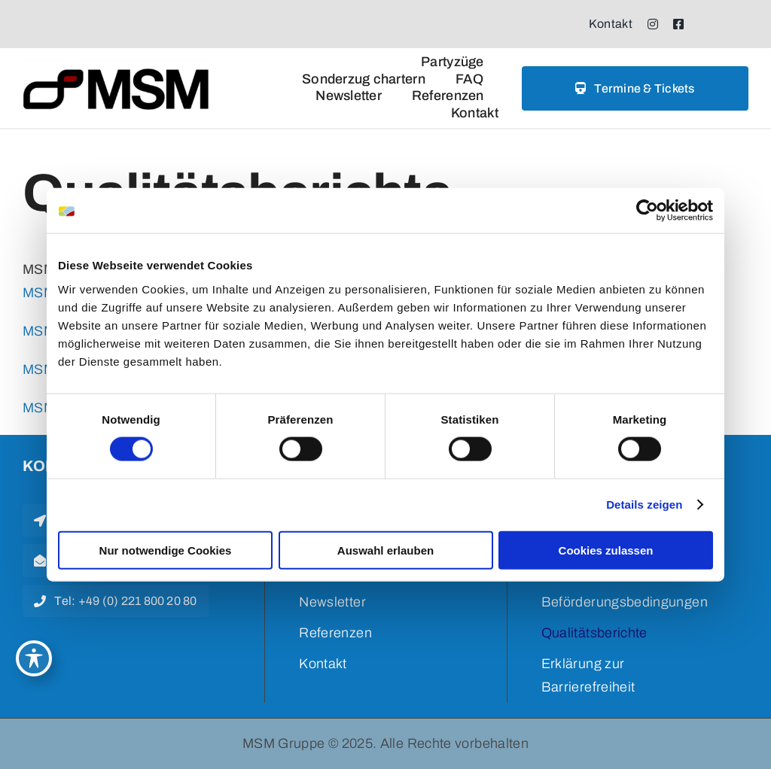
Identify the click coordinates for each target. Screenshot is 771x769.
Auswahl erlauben (385, 549)
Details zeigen (644, 504)
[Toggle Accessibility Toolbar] (34, 658)
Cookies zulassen (606, 549)
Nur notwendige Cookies (165, 549)
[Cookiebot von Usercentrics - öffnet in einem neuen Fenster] (647, 210)
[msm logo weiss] (117, 66)
